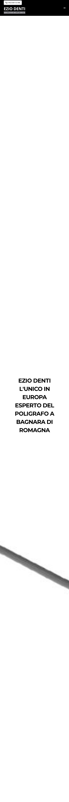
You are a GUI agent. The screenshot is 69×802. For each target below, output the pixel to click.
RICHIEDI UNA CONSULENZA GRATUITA (47, 154)
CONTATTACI (17, 355)
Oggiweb (37, 799)
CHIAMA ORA (51, 765)
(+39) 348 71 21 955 (13, 2)
